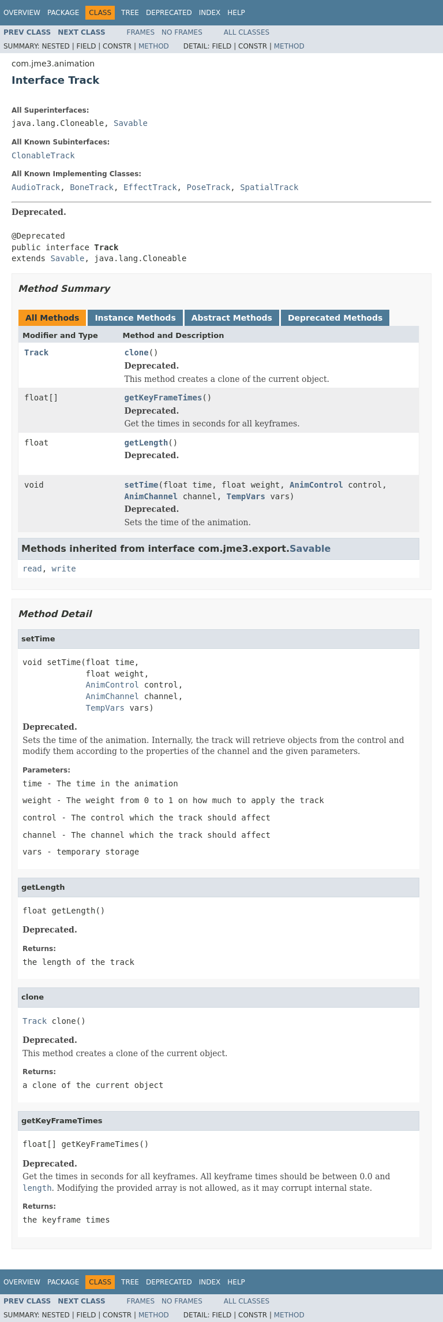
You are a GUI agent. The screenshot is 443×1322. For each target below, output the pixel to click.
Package (63, 13)
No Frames (182, 32)
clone (137, 352)
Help (236, 13)
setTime (142, 484)
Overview (21, 13)
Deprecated (169, 13)
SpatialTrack (269, 187)
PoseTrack (208, 187)
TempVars (246, 496)
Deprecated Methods (335, 317)
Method (153, 46)
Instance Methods (135, 317)
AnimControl (316, 484)
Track (36, 352)
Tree (130, 13)
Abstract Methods (232, 317)
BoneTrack (92, 187)
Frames (141, 32)
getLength (146, 442)
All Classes (246, 32)
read (32, 568)
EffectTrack (150, 187)
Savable (131, 123)
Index (210, 13)
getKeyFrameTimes (163, 397)
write (64, 568)
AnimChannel (151, 496)
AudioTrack (36, 187)
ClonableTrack (43, 155)
